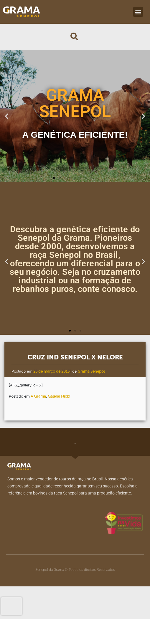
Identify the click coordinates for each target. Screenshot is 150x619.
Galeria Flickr (59, 396)
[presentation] (11, 606)
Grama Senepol (91, 371)
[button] (138, 12)
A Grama (38, 396)
